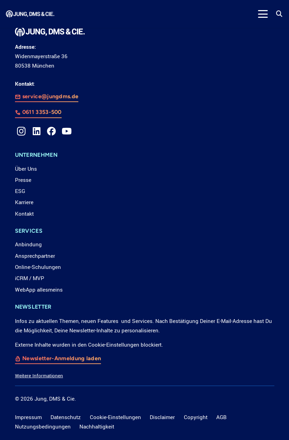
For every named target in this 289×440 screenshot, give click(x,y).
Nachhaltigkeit (96, 427)
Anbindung (28, 244)
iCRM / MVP (29, 278)
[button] (262, 14)
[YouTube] (66, 131)
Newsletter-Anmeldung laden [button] (61, 358)
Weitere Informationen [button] (39, 376)
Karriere (24, 202)
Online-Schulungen (38, 267)
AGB (221, 417)
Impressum (28, 417)
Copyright (196, 417)
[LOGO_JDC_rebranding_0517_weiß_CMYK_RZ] (30, 13)
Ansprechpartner (35, 256)
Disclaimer (162, 417)
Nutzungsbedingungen (43, 427)
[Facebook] (51, 131)
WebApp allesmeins (39, 290)
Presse (23, 180)
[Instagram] (21, 131)
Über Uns (26, 169)
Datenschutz (65, 417)
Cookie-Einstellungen (115, 417)
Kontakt (24, 214)
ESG (20, 191)
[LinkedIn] (36, 131)
